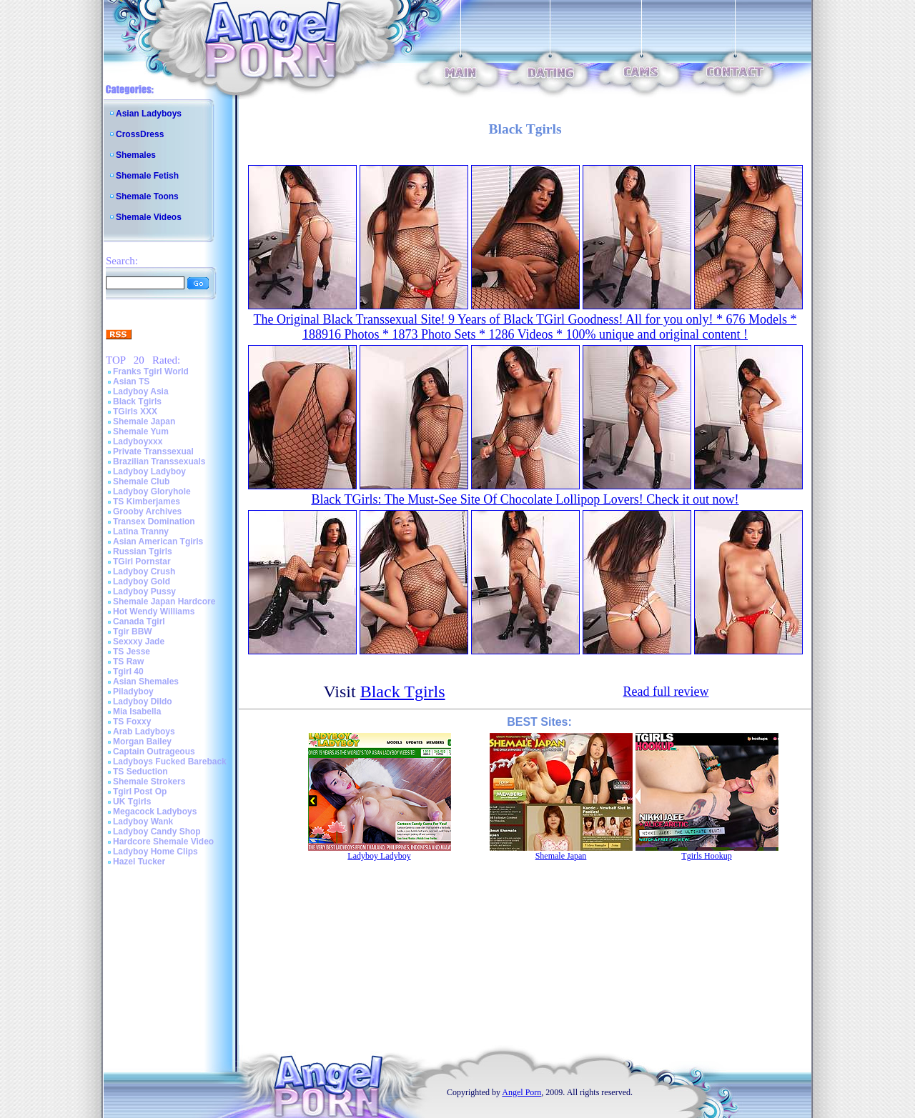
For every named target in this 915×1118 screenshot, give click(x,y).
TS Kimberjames (146, 501)
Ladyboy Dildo (142, 702)
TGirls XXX (135, 411)
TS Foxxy (132, 722)
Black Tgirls (137, 401)
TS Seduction (140, 772)
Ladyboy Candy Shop (157, 832)
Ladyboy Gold (141, 582)
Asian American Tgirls (158, 541)
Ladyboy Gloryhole (152, 491)
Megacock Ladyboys (155, 812)
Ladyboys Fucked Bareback (170, 762)
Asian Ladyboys (149, 114)
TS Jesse (131, 652)
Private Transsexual (153, 451)
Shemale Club (141, 481)
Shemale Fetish (147, 176)
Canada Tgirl (139, 622)
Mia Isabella (137, 712)
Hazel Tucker (139, 862)
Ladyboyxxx (137, 441)
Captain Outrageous (154, 752)
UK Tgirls (132, 802)
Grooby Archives (147, 511)
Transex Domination (154, 521)
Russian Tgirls (142, 551)
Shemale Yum (141, 431)
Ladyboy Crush (144, 572)
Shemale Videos (149, 217)
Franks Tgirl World (151, 371)
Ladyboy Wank (143, 822)
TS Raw (128, 662)
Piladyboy (133, 692)
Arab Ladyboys (144, 732)
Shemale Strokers (149, 782)
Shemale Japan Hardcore (164, 602)
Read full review (666, 691)
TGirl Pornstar (142, 561)
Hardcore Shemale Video (163, 842)
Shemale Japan (144, 421)
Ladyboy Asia (141, 391)
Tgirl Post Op (140, 792)
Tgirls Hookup (706, 856)
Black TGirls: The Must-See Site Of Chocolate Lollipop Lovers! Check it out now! (524, 499)
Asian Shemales (146, 682)
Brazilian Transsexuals (159, 461)
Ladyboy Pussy (144, 592)
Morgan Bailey (142, 742)
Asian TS (131, 381)
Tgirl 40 (128, 672)
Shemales (136, 155)
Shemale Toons (147, 196)
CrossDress (140, 134)
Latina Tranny (141, 531)
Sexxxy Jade (138, 642)
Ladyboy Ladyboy (149, 471)
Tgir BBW (132, 632)
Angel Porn (521, 1092)
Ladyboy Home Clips (155, 852)
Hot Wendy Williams (153, 612)
